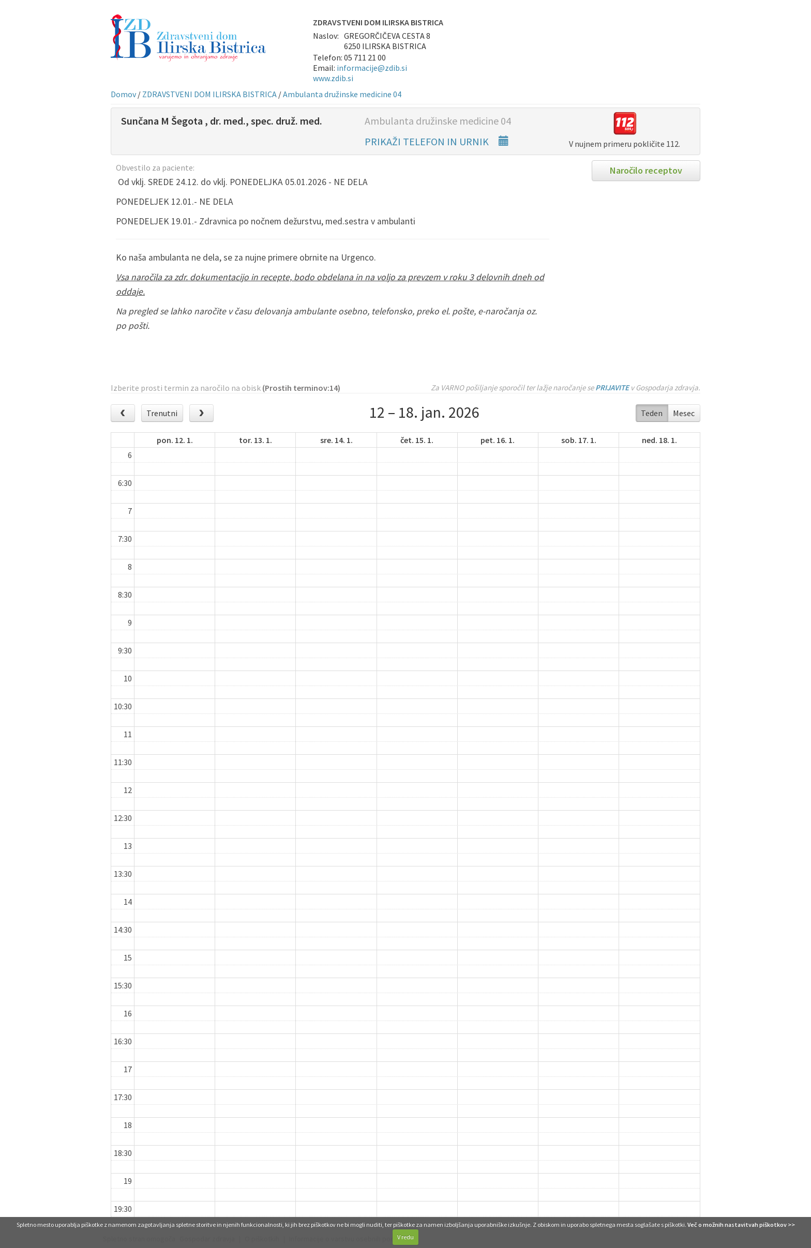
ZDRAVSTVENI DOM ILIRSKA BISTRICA (209, 94)
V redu (405, 1237)
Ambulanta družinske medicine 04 (342, 94)
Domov (123, 94)
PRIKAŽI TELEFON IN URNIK (437, 141)
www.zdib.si (333, 78)
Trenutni (161, 413)
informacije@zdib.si (372, 68)
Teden (652, 413)
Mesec (684, 413)
